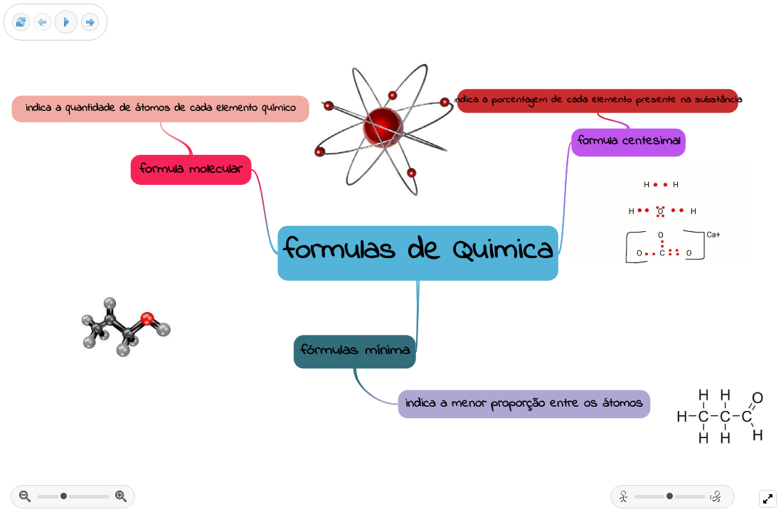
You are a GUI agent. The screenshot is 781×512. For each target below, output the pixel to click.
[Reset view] (21, 22)
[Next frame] (90, 22)
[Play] (66, 22)
